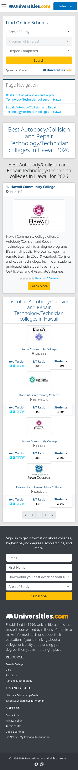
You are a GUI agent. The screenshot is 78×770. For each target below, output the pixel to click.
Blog (8, 670)
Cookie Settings (15, 731)
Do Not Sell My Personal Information (28, 737)
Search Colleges (15, 664)
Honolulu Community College (39, 395)
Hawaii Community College (33, 187)
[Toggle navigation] (4, 6)
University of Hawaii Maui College (39, 487)
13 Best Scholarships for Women (25, 700)
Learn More (39, 286)
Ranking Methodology (19, 681)
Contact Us (12, 715)
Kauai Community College (39, 349)
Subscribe (65, 6)
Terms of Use (13, 726)
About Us (11, 675)
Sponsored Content (17, 70)
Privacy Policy (14, 720)
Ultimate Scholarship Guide (22, 695)
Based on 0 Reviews (46, 278)
